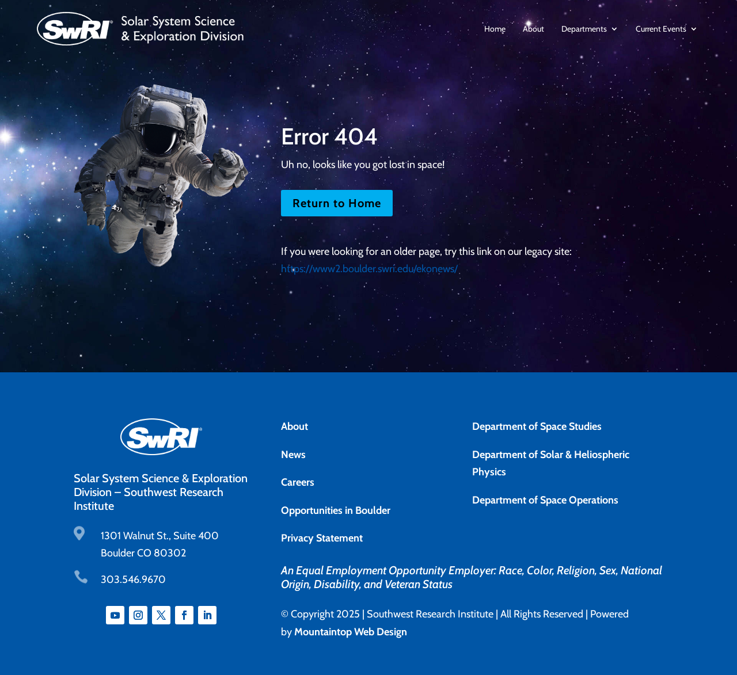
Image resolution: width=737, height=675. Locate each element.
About (533, 29)
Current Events (661, 29)
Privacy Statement (322, 538)
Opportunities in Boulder (335, 510)
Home (495, 29)
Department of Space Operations (545, 500)
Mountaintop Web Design (350, 632)
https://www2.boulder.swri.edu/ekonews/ (369, 268)
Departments (584, 29)
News (293, 454)
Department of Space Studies (537, 426)
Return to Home (336, 203)
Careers (297, 482)
